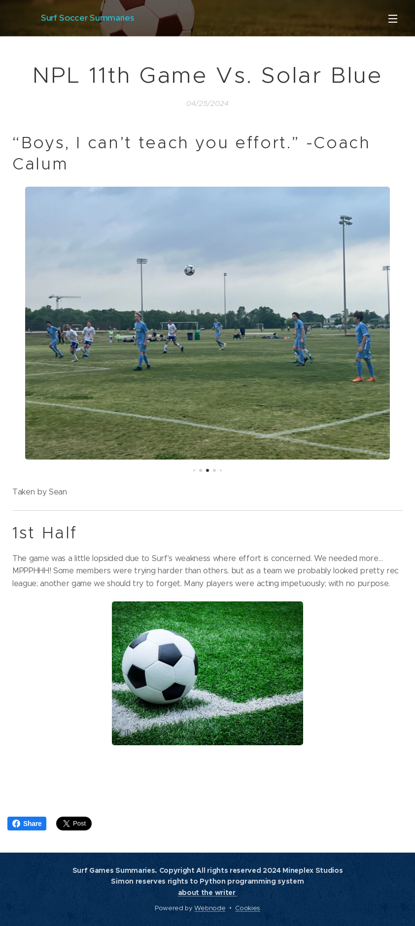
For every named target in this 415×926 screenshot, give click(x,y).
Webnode (209, 908)
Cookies (247, 908)
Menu (392, 18)
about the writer (208, 892)
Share (26, 823)
